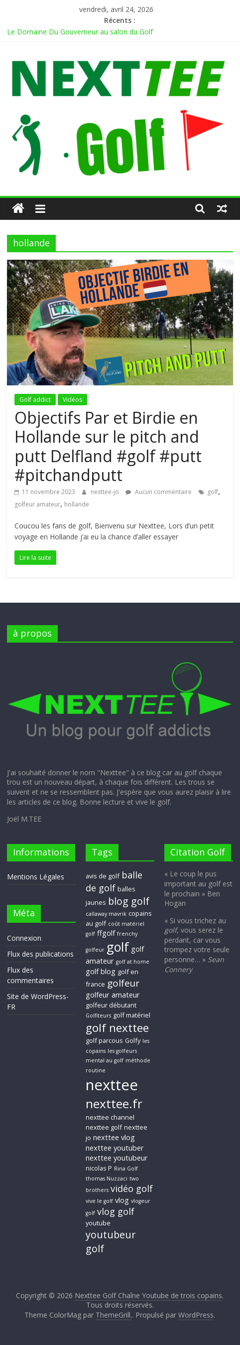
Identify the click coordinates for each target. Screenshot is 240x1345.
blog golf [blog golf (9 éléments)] (128, 901)
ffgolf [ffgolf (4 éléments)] (106, 933)
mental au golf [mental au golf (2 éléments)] (104, 1060)
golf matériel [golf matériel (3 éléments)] (131, 1014)
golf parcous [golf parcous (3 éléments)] (104, 1040)
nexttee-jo (105, 492)
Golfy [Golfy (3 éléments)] (132, 1040)
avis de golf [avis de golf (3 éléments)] (103, 875)
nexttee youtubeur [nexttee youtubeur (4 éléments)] (117, 1158)
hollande (76, 504)
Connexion (24, 938)
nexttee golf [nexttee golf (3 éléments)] (104, 1127)
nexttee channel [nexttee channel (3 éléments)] (110, 1117)
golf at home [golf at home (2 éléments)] (132, 961)
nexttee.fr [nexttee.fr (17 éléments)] (114, 1103)
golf (212, 492)
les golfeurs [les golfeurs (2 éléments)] (122, 1050)
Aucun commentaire (158, 492)
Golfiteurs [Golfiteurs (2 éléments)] (98, 1015)
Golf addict (35, 399)
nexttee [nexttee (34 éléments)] (112, 1085)
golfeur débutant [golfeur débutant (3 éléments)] (111, 1005)
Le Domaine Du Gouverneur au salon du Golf (80, 31)
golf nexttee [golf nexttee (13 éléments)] (117, 1027)
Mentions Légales (35, 876)
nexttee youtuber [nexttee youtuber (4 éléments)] (115, 1148)
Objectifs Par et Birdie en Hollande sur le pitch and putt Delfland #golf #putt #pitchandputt (108, 446)
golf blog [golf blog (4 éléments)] (101, 971)
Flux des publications (40, 954)
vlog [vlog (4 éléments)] (122, 1200)
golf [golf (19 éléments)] (118, 946)
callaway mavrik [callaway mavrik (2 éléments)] (106, 913)
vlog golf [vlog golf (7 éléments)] (115, 1211)
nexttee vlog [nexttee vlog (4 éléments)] (114, 1137)
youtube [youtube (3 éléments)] (98, 1222)
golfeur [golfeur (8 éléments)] (123, 983)
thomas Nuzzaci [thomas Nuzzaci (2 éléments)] (106, 1178)
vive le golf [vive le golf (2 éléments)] (99, 1200)
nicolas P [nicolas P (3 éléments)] (99, 1168)
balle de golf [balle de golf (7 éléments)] (114, 881)
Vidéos (72, 399)
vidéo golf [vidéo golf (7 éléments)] (132, 1188)
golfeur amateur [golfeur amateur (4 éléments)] (113, 995)
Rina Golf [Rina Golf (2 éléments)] (126, 1168)
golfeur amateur (37, 504)
